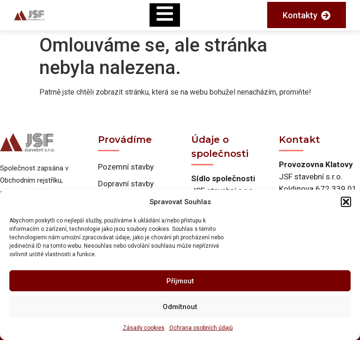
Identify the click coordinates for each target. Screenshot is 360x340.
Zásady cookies (144, 328)
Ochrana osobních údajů (201, 328)
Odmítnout (180, 307)
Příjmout (180, 281)
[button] (346, 202)
